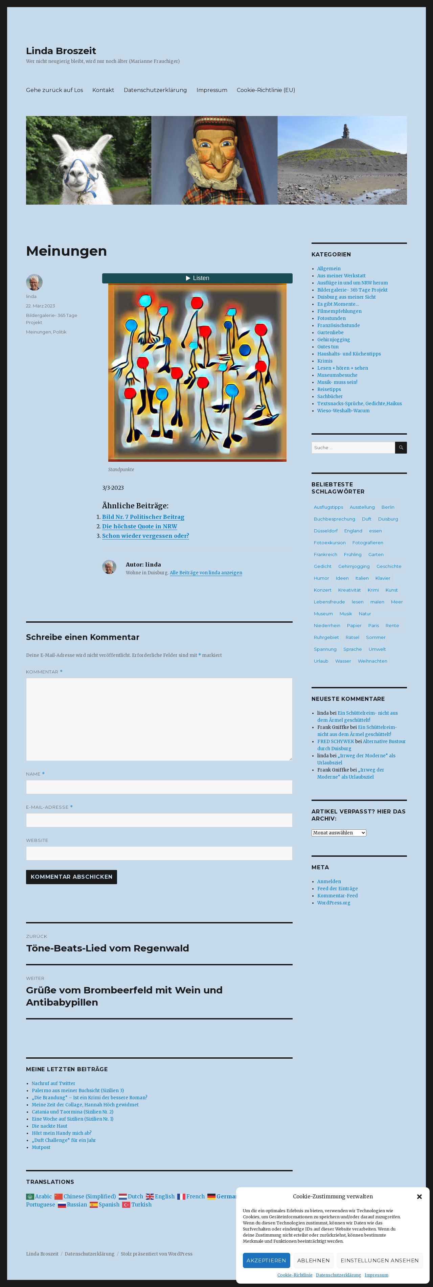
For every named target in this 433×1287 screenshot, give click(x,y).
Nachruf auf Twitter (53, 1083)
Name (35, 774)
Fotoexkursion (330, 542)
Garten (376, 554)
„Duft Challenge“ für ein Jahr (64, 1140)
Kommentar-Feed (337, 896)
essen (375, 530)
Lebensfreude (329, 601)
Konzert (323, 590)
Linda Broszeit (61, 50)
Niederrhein (327, 625)
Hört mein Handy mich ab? (62, 1133)
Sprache (352, 649)
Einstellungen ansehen (380, 1260)
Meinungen (38, 332)
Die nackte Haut (49, 1126)
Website (37, 840)
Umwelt (377, 649)
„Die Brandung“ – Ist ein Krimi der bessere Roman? (89, 1098)
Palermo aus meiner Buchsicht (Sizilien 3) (78, 1091)
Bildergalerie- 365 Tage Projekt (352, 290)
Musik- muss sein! (337, 382)
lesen (358, 601)
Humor (321, 578)
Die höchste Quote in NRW (139, 526)
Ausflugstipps (328, 507)
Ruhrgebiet (326, 637)
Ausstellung (362, 507)
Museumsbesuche (337, 375)
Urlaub (321, 661)
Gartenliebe (330, 333)
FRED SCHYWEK (335, 741)
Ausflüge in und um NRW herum (352, 283)
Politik (60, 332)
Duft (366, 519)
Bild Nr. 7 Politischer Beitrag (143, 516)
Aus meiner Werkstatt (341, 276)
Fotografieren (367, 542)
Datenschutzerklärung (338, 1275)
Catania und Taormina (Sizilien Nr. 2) (72, 1112)
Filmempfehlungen (339, 311)
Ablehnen (313, 1260)
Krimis (325, 361)
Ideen (342, 578)
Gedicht (323, 566)
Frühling (353, 554)
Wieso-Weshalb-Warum (343, 411)
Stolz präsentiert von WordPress (156, 1254)
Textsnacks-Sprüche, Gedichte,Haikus (359, 404)
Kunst (392, 590)
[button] (419, 1196)
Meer (397, 601)
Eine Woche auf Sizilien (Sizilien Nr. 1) (72, 1119)
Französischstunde (338, 325)
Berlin (388, 507)
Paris (373, 625)
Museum (323, 613)
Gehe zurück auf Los (54, 90)
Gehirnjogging (333, 340)
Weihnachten (372, 661)
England (353, 530)
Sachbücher (330, 396)
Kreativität (349, 590)
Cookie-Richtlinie (295, 1275)
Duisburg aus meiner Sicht (346, 297)
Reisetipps (329, 389)
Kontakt (103, 90)
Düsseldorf (326, 530)
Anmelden (329, 881)
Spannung (325, 649)
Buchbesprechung (334, 519)
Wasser (343, 661)
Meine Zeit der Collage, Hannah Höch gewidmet (85, 1105)
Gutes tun (328, 347)
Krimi (373, 590)
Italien (362, 578)
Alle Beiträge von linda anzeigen (206, 573)
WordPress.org (333, 903)
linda (31, 296)
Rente (392, 625)
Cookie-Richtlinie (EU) (266, 90)
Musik (346, 613)
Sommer (376, 637)
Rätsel (352, 637)
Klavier (382, 578)
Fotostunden (331, 318)
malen (377, 601)
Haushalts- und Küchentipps (349, 354)
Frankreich (325, 554)
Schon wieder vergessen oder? (145, 535)
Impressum (376, 1275)
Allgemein (329, 269)
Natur (365, 613)
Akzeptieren (267, 1260)
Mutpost (41, 1147)
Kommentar (44, 672)
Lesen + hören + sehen (342, 368)
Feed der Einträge (337, 889)
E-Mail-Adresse (49, 807)
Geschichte (389, 566)
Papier (354, 625)
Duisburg (388, 519)
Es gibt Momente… (338, 304)
